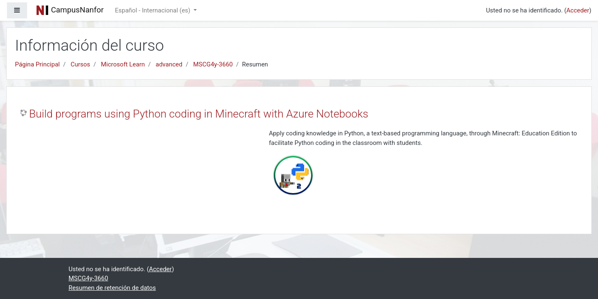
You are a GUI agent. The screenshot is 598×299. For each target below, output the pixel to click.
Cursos (80, 64)
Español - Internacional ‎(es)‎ (153, 10)
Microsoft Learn (123, 64)
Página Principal (37, 64)
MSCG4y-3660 (213, 64)
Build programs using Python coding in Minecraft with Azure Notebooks (198, 114)
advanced (169, 64)
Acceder (577, 10)
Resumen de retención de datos (112, 288)
